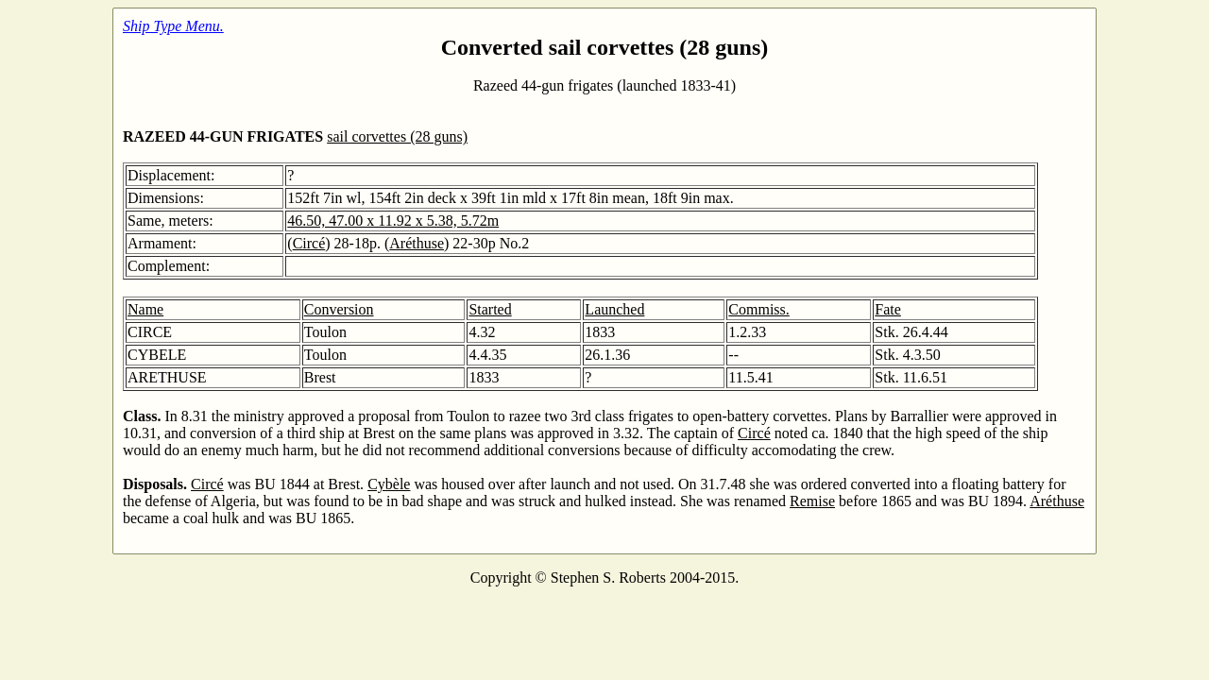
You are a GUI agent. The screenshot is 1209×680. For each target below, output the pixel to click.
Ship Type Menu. (173, 26)
